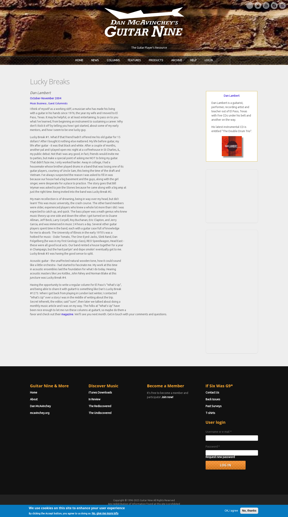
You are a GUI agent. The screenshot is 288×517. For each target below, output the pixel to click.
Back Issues (213, 399)
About (34, 399)
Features (134, 60)
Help (193, 60)
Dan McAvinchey (40, 406)
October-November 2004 (45, 98)
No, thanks (249, 511)
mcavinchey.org (39, 413)
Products (156, 60)
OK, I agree (231, 511)
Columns (113, 60)
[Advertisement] (232, 196)
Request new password (220, 457)
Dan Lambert (232, 95)
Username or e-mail (219, 431)
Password (213, 446)
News (95, 60)
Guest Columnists (57, 103)
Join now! (167, 397)
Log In (209, 60)
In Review (94, 399)
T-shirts (210, 413)
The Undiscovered (100, 413)
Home (79, 60)
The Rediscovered (100, 406)
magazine (67, 314)
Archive (176, 60)
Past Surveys (214, 406)
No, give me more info (105, 514)
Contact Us (212, 392)
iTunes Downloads (100, 392)
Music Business (38, 103)
